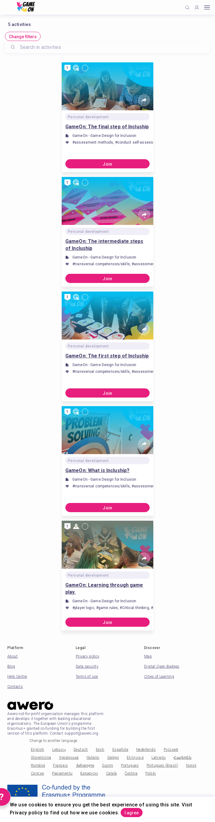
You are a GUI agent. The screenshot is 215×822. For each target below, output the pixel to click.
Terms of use (87, 676)
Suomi (107, 765)
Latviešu (158, 757)
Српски (37, 773)
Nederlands (146, 749)
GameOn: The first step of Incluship (107, 356)
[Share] (144, 100)
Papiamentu (62, 773)
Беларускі (89, 773)
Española (120, 749)
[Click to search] (187, 7)
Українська (68, 757)
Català (111, 773)
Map (148, 656)
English (37, 749)
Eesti (100, 749)
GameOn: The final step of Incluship (107, 127)
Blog (11, 666)
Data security (87, 666)
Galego (113, 757)
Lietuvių (59, 749)
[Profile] (197, 7)
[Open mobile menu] (207, 7)
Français (60, 765)
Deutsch (81, 749)
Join (107, 164)
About (12, 656)
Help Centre (17, 676)
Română (38, 765)
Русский (171, 749)
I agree (132, 812)
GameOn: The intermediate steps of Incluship (104, 244)
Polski (150, 773)
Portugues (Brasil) (162, 765)
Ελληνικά (135, 757)
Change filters (23, 36)
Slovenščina (41, 757)
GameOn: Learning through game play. (104, 588)
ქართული (85, 765)
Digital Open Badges (162, 666)
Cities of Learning (159, 676)
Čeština (131, 773)
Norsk (191, 765)
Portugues (130, 765)
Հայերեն (182, 757)
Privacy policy (88, 656)
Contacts (15, 686)
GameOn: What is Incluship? (97, 470)
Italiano (92, 757)
